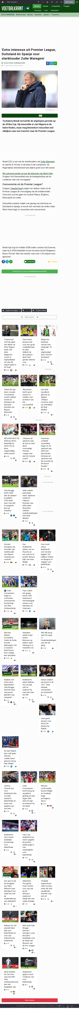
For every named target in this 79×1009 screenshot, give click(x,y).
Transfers (55, 15)
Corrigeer (53, 261)
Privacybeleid (42, 1000)
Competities (55, 6)
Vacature (51, 1000)
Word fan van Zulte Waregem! (29, 116)
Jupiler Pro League (12, 310)
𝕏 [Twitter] (63, 1000)
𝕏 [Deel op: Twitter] (51, 63)
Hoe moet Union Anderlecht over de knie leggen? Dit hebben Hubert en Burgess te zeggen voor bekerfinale (47, 554)
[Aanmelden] (3, 310)
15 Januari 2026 (8, 65)
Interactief (54, 10)
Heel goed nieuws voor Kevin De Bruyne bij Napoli (46, 723)
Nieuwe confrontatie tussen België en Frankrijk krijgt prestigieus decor (46, 793)
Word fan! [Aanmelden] (21, 15)
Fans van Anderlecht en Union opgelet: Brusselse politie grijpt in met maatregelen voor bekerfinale (29, 845)
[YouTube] (68, 1001)
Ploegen (66, 6)
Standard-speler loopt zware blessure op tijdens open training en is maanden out (28, 640)
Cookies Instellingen (38, 1002)
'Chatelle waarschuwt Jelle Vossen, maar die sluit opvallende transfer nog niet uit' (46, 888)
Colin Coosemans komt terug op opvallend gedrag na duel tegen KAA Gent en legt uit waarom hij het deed (29, 796)
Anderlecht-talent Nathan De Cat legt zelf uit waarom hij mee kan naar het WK (28, 687)
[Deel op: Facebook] (48, 63)
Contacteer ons (22, 1000)
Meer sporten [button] (12, 2)
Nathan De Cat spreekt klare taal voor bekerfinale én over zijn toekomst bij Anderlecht (10, 933)
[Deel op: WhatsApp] (55, 63)
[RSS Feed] (59, 1005)
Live (46, 10)
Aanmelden (69, 2)
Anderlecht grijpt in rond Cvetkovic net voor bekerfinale (28, 977)
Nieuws (37, 6)
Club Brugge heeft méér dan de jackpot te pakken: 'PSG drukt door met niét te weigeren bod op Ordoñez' (10, 500)
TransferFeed (16, 188)
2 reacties (20, 65)
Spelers (47, 15)
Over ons (32, 1000)
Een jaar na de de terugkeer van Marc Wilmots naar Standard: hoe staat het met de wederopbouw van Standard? (10, 891)
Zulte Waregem (48, 161)
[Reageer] (16, 517)
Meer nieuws (29, 317)
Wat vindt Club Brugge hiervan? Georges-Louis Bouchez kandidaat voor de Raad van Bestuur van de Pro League (29, 935)
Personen (37, 10)
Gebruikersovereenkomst (19, 1002)
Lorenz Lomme (8, 63)
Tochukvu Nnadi (41, 310)
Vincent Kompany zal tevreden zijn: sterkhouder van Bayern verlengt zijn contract (9, 551)
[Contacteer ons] (72, 1001)
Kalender (38, 15)
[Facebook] (59, 1001)
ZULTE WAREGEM (7, 15)
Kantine (45, 6)
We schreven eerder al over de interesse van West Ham (27, 173)
